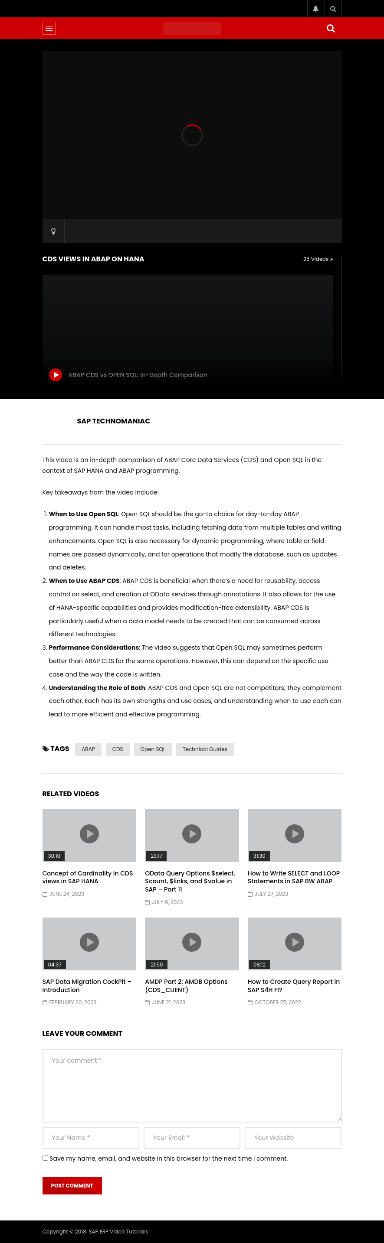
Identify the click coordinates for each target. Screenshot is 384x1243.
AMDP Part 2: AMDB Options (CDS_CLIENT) (186, 985)
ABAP (88, 749)
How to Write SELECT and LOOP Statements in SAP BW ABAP (294, 877)
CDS (117, 749)
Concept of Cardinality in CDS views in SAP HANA (88, 877)
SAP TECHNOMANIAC (114, 421)
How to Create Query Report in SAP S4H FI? (294, 985)
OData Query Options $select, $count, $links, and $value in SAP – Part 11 (190, 881)
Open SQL (153, 749)
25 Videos (318, 259)
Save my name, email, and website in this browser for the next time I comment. (168, 1158)
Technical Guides (205, 749)
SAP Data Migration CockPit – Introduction (87, 985)
